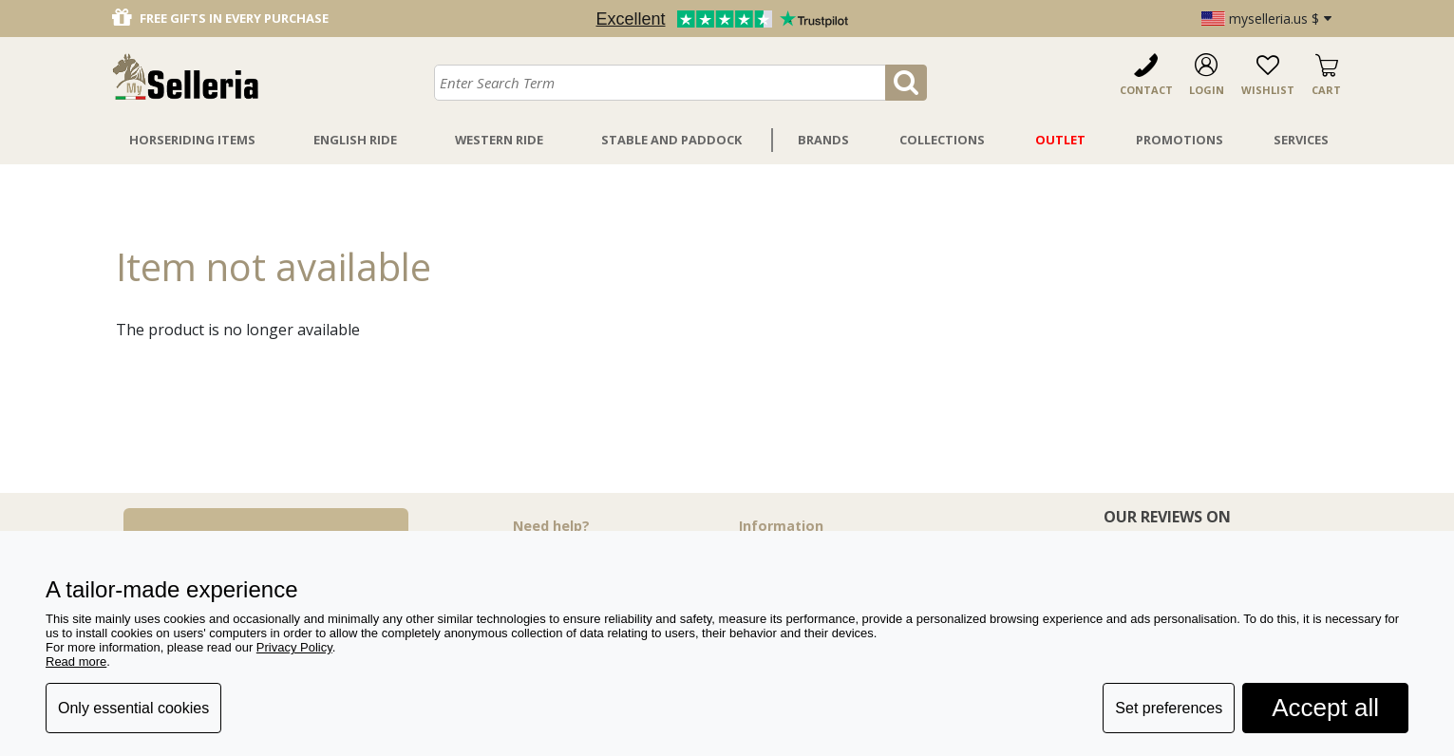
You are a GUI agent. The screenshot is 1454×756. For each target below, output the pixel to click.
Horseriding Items (192, 139)
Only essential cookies (133, 708)
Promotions (1179, 139)
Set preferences (1168, 708)
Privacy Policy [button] (294, 647)
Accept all (1325, 707)
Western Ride (499, 139)
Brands (823, 139)
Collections (942, 139)
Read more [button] (76, 661)
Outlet (1060, 139)
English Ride (355, 139)
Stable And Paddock (671, 139)
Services (1301, 139)
